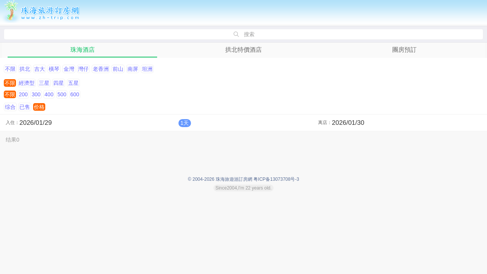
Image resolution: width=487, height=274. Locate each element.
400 (49, 94)
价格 (39, 107)
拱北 (24, 69)
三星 (44, 83)
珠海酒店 (82, 49)
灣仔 (83, 69)
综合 (10, 107)
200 (23, 94)
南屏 (132, 69)
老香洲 (101, 69)
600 (74, 94)
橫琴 (54, 69)
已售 (24, 107)
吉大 (39, 69)
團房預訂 (404, 49)
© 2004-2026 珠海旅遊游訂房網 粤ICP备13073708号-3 (243, 179)
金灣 (69, 69)
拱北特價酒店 (243, 49)
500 (61, 94)
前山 (118, 69)
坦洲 (147, 69)
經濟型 (27, 83)
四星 (58, 83)
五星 (73, 83)
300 (36, 94)
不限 (10, 69)
